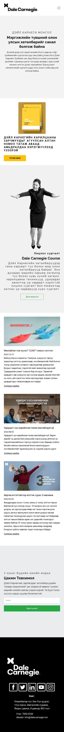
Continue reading (11, 386)
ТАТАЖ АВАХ (15, 158)
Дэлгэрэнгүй (32, 297)
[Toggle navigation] (59, 8)
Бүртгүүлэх (32, 608)
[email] (32, 600)
